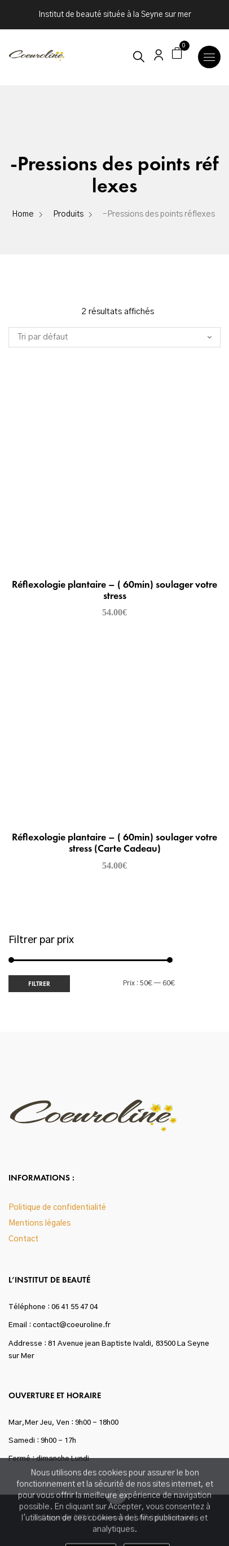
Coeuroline (114, 1517)
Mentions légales (39, 1223)
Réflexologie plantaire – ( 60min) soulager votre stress (114, 590)
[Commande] (114, 337)
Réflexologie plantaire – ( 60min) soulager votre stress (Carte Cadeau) (114, 842)
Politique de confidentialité (57, 1208)
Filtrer (39, 983)
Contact (23, 1239)
